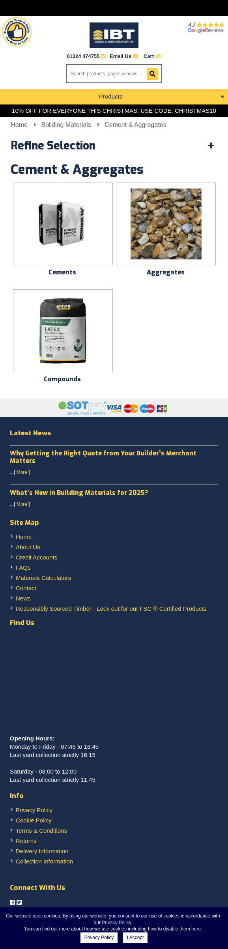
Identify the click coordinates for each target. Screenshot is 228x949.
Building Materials (67, 124)
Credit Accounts (36, 557)
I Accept (135, 937)
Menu (114, 8)
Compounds (62, 379)
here (196, 929)
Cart (152, 56)
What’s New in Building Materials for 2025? (79, 492)
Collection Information (44, 861)
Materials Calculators (43, 577)
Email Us (124, 56)
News (23, 598)
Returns (26, 840)
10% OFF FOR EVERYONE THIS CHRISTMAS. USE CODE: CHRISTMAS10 (114, 110)
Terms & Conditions (41, 830)
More (22, 472)
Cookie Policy (34, 820)
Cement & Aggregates (135, 124)
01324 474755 (83, 56)
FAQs (23, 567)
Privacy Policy (34, 810)
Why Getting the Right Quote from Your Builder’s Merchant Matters (103, 457)
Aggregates (166, 272)
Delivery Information (42, 851)
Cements (62, 272)
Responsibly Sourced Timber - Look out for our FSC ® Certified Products (111, 608)
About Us (28, 547)
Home (20, 124)
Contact (26, 588)
